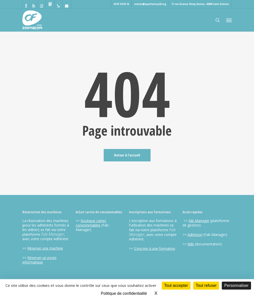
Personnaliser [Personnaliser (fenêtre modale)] (236, 285)
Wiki (191, 244)
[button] (229, 20)
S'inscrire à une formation (154, 248)
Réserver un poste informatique (39, 259)
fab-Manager (199, 220)
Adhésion (195, 234)
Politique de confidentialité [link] (124, 293)
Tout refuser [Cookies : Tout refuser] (206, 285)
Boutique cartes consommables (91, 222)
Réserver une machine (45, 248)
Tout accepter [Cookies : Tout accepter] (176, 285)
